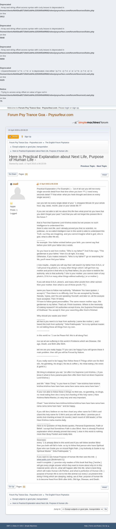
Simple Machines (31, 526)
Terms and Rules (95, 526)
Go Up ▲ (106, 526)
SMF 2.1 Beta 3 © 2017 (15, 526)
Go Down (12, 174)
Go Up (11, 487)
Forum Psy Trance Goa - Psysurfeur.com (40, 115)
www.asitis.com (44, 459)
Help (85, 526)
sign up (75, 108)
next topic (102, 166)
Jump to (57, 509)
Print (104, 175)
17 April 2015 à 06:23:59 (49, 184)
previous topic (88, 166)
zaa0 (15, 184)
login (67, 108)
